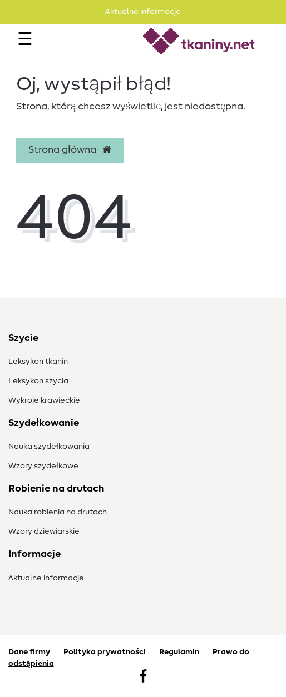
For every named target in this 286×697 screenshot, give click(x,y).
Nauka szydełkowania (49, 446)
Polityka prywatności (104, 652)
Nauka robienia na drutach (57, 512)
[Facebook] (143, 677)
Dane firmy (29, 652)
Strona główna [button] (69, 150)
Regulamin (179, 652)
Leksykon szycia (38, 381)
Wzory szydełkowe (43, 466)
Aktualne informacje (46, 578)
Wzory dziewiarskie (44, 531)
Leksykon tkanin (38, 361)
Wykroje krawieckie (44, 400)
